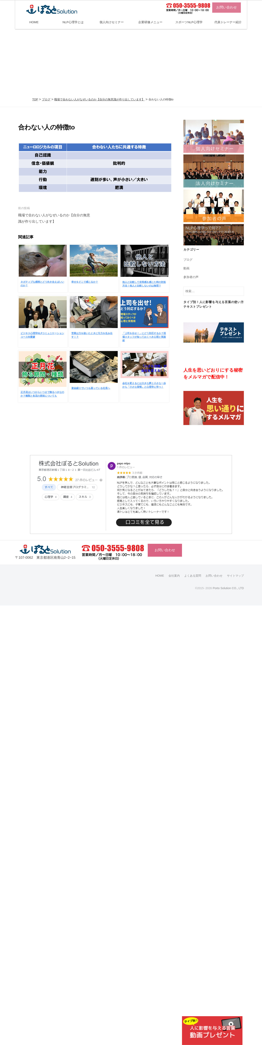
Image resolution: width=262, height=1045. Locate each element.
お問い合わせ (226, 7)
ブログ (46, 99)
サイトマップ (235, 575)
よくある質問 (192, 575)
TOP (35, 99)
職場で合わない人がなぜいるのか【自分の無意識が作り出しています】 (99, 99)
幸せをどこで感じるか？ (84, 281)
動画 (186, 268)
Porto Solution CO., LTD (228, 588)
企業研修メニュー (150, 22)
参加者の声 (191, 277)
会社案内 (174, 575)
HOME (33, 22)
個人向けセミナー (112, 22)
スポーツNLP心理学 (189, 22)
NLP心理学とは (73, 22)
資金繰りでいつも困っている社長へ (90, 388)
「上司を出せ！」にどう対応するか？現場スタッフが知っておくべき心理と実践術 (144, 337)
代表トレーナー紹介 (228, 22)
